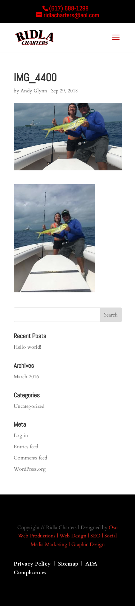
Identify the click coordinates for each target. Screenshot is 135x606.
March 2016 (26, 376)
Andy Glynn (34, 90)
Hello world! (27, 347)
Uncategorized (29, 406)
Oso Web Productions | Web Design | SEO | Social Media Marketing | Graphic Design (68, 536)
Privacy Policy (32, 563)
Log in (21, 435)
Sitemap (69, 563)
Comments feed (30, 457)
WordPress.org (30, 469)
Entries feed (26, 446)
